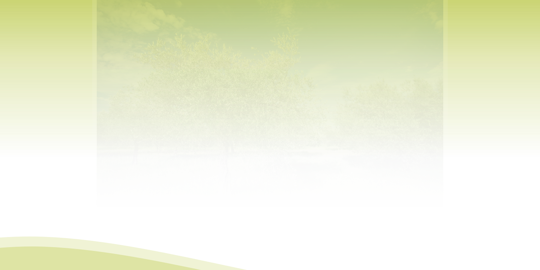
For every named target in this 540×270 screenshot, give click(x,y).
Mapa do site (246, 265)
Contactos (270, 265)
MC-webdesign (301, 265)
